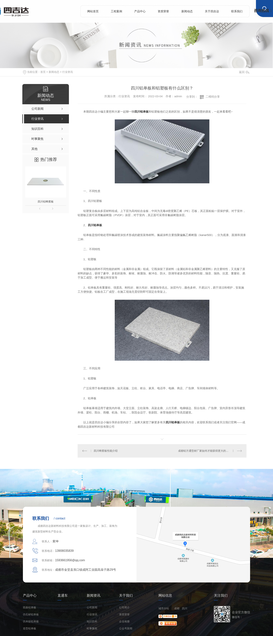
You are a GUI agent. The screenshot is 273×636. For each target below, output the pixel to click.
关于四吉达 (212, 11)
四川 (184, 608)
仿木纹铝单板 (31, 621)
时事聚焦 (92, 628)
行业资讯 (67, 71)
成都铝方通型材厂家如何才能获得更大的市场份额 (207, 450)
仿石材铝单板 (31, 614)
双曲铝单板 (29, 607)
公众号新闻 (125, 628)
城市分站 (163, 608)
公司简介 (124, 607)
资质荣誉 (163, 11)
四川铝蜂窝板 (46, 201)
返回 (244, 72)
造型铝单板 (29, 628)
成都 (176, 608)
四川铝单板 (141, 111)
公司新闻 (92, 607)
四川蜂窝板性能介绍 (106, 450)
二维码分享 (213, 96)
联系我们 (237, 11)
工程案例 (116, 11)
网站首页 (93, 11)
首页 (43, 71)
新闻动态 (187, 11)
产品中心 (140, 11)
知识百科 (92, 621)
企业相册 (124, 621)
